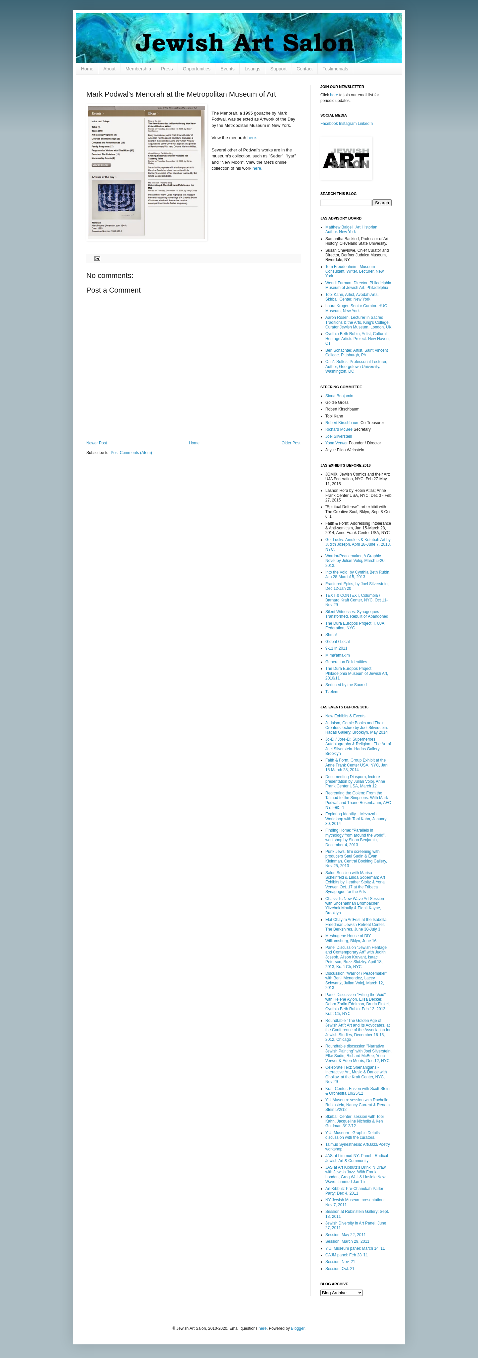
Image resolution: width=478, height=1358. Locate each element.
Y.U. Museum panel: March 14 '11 (355, 1248)
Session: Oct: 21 (340, 1268)
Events (227, 68)
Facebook (329, 123)
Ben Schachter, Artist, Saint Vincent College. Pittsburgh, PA (356, 352)
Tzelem (331, 691)
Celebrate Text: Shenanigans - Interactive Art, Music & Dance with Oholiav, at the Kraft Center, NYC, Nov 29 (356, 1074)
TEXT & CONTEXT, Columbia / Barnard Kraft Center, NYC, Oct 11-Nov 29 (356, 600)
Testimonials (335, 68)
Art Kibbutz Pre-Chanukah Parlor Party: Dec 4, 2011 (354, 1191)
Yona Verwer (336, 443)
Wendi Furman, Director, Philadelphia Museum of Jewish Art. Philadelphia (358, 285)
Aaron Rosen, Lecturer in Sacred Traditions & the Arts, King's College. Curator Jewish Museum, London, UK (358, 322)
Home (87, 68)
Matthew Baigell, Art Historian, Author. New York (351, 229)
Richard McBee (339, 429)
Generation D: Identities (346, 662)
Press (167, 68)
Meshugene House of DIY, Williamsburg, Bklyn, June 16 (350, 938)
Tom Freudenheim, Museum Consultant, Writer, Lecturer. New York (354, 271)
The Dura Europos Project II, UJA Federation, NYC (354, 625)
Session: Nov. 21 (340, 1261)
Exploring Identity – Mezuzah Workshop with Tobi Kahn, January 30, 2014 (355, 819)
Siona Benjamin (339, 396)
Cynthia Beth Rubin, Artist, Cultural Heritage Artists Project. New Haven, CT (357, 338)
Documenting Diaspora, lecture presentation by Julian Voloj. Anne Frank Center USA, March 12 (355, 781)
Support (278, 68)
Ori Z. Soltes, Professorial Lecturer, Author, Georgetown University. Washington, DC (356, 366)
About (109, 68)
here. (252, 137)
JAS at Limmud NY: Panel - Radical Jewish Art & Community (356, 1158)
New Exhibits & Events (345, 716)
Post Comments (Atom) (131, 452)
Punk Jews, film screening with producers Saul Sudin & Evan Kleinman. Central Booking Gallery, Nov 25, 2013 (356, 858)
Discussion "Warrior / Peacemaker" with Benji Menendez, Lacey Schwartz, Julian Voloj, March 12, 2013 (356, 980)
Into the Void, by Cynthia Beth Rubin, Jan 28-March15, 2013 (357, 574)
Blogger (298, 1328)
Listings (252, 68)
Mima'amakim (337, 655)
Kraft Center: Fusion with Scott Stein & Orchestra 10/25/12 (357, 1091)
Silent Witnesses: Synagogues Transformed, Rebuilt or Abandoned (356, 614)
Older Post (290, 443)
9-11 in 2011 (336, 648)
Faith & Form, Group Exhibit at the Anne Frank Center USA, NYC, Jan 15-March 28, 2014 (356, 765)
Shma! (331, 634)
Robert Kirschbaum (342, 422)
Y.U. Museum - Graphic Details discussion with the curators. (352, 1135)
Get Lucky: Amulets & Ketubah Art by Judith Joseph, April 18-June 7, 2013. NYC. (358, 544)
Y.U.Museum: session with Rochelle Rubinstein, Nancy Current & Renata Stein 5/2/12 (357, 1105)
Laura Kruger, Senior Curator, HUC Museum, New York (356, 308)
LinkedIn (365, 123)
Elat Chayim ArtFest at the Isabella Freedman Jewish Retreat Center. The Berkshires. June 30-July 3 (355, 924)
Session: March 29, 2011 (347, 1241)
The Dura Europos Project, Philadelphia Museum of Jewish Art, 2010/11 (356, 673)
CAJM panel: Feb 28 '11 (346, 1255)
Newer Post (96, 443)
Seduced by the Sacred (346, 684)
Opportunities (196, 68)
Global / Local (337, 641)
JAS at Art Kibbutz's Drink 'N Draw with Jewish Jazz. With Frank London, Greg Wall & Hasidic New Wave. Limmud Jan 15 (355, 1174)
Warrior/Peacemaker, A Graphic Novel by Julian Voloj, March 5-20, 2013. (355, 561)
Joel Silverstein (338, 436)
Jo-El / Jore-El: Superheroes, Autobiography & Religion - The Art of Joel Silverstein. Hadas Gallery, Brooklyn (358, 746)
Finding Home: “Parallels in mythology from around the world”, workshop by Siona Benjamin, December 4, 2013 (355, 837)
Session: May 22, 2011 (345, 1234)
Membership (138, 68)
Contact (304, 68)
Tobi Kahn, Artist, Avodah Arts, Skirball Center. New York (352, 297)
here (334, 95)
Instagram (348, 123)
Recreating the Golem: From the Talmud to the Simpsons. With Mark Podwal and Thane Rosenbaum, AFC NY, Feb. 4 (358, 800)
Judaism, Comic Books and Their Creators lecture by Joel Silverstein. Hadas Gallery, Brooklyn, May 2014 (356, 728)
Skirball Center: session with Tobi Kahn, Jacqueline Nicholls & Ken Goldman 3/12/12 (354, 1121)
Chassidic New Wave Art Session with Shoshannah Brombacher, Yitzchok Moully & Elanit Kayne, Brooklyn (354, 905)
